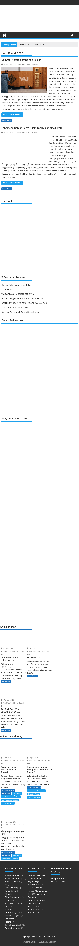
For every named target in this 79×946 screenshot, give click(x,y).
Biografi (8, 884)
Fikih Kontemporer (7, 797)
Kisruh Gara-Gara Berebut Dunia (15, 307)
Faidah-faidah (16, 794)
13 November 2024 (8, 822)
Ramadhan (9, 918)
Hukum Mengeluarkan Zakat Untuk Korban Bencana (24, 298)
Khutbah (8, 909)
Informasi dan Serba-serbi (10, 800)
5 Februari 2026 (7, 648)
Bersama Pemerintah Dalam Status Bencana (21, 312)
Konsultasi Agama (34, 794)
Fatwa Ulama (10, 890)
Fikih (7, 894)
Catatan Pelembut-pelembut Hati (16, 285)
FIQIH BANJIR (7, 289)
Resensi (8, 921)
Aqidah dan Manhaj (7, 790)
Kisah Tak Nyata (12, 912)
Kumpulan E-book (59, 878)
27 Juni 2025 (6, 758)
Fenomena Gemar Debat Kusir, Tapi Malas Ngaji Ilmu (31, 128)
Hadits (18, 797)
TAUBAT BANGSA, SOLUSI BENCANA (17, 294)
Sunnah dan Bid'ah (7, 803)
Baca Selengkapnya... (12, 114)
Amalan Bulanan (12, 875)
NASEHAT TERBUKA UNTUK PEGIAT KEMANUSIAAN (24, 303)
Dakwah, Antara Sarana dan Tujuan (21, 59)
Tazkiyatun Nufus (12, 928)
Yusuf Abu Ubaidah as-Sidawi (26, 64)
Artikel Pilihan (6, 121)
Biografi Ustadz (58, 881)
